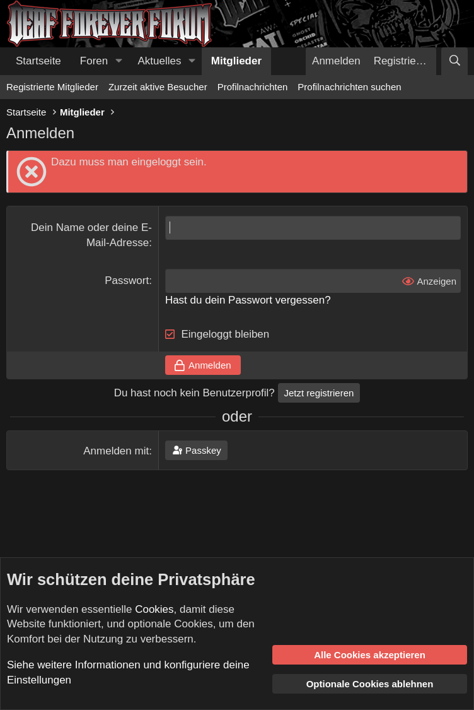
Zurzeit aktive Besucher (157, 86)
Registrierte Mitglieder (52, 86)
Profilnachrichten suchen (349, 86)
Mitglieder (236, 61)
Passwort (127, 281)
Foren (94, 61)
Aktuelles (160, 61)
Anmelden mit (116, 451)
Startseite (38, 61)
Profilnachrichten (252, 86)
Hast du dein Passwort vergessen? (248, 300)
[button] (118, 61)
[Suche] (454, 61)
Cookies (154, 609)
